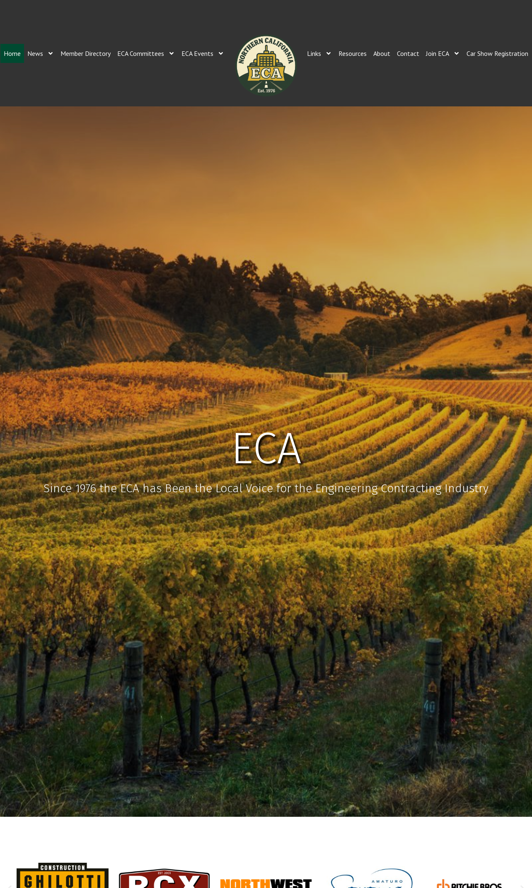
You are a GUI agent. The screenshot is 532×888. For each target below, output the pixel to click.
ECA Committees (146, 53)
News (40, 53)
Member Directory (85, 53)
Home (12, 53)
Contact (408, 53)
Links (319, 53)
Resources (353, 53)
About (381, 53)
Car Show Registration (497, 53)
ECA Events (202, 53)
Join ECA (443, 53)
